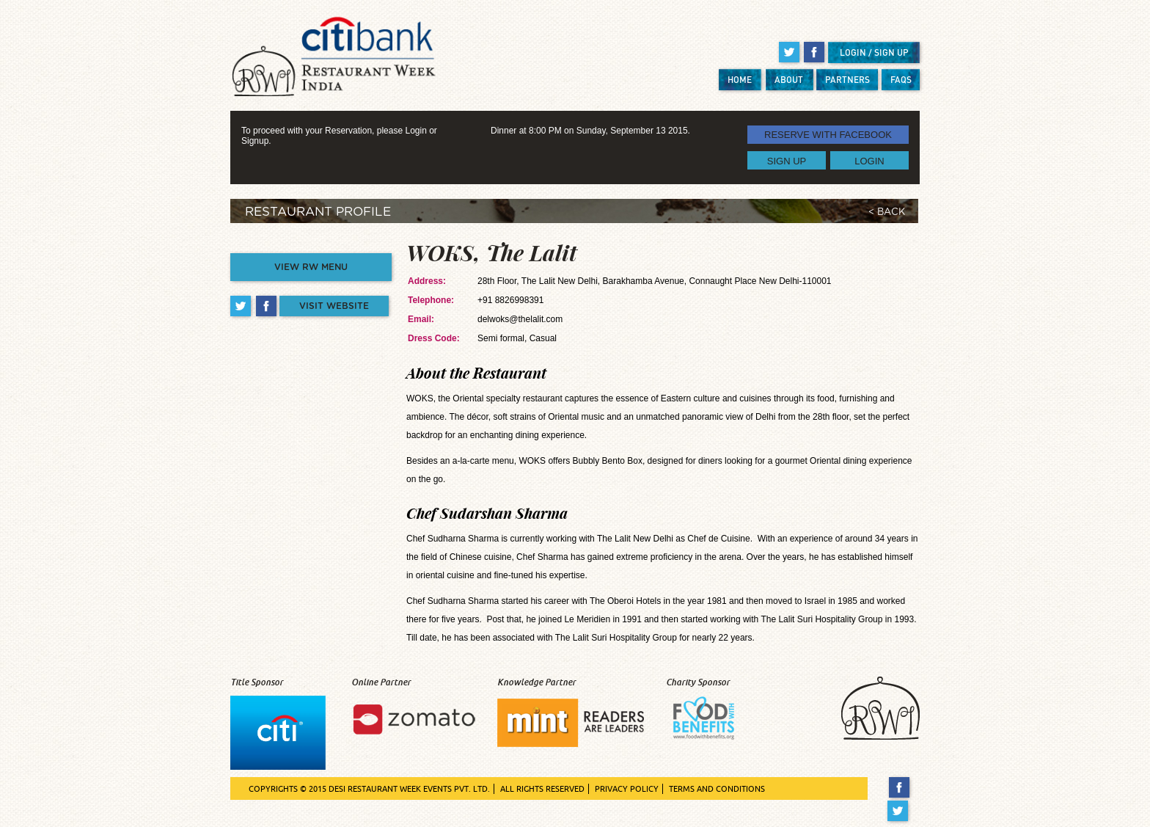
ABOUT (788, 79)
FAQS (901, 79)
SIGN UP (786, 160)
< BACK (886, 212)
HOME (740, 79)
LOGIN (869, 160)
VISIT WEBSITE (334, 306)
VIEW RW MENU (311, 267)
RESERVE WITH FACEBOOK (828, 134)
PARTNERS (847, 79)
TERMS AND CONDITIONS (717, 789)
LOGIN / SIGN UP (874, 52)
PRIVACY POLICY (627, 789)
